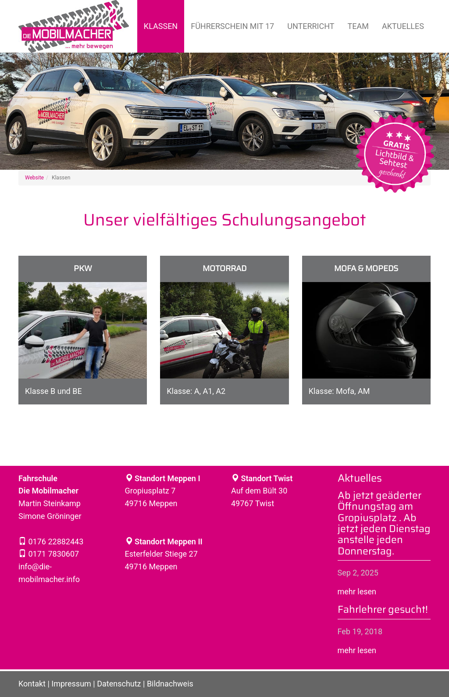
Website (34, 178)
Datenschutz (119, 683)
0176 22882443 (54, 541)
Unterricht (310, 26)
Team (358, 26)
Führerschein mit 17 (232, 26)
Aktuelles (403, 26)
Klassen (161, 26)
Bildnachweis (170, 683)
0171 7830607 (52, 553)
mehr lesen (357, 591)
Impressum (71, 683)
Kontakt (32, 683)
